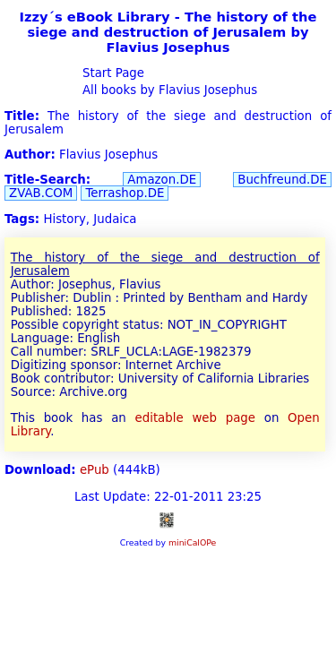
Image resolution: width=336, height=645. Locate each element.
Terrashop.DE (124, 193)
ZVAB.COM (41, 193)
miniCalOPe (192, 542)
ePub (94, 470)
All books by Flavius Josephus (168, 90)
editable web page (195, 418)
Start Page (111, 73)
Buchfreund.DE (282, 179)
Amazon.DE (161, 179)
